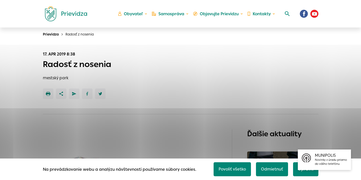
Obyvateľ (130, 13)
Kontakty (259, 13)
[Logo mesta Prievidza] (64, 13)
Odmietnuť (272, 169)
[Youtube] (314, 14)
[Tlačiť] (48, 93)
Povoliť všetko (232, 169)
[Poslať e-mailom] (74, 93)
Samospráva (168, 13)
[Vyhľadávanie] (287, 13)
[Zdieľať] (61, 93)
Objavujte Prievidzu (216, 13)
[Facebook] (304, 14)
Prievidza (51, 34)
